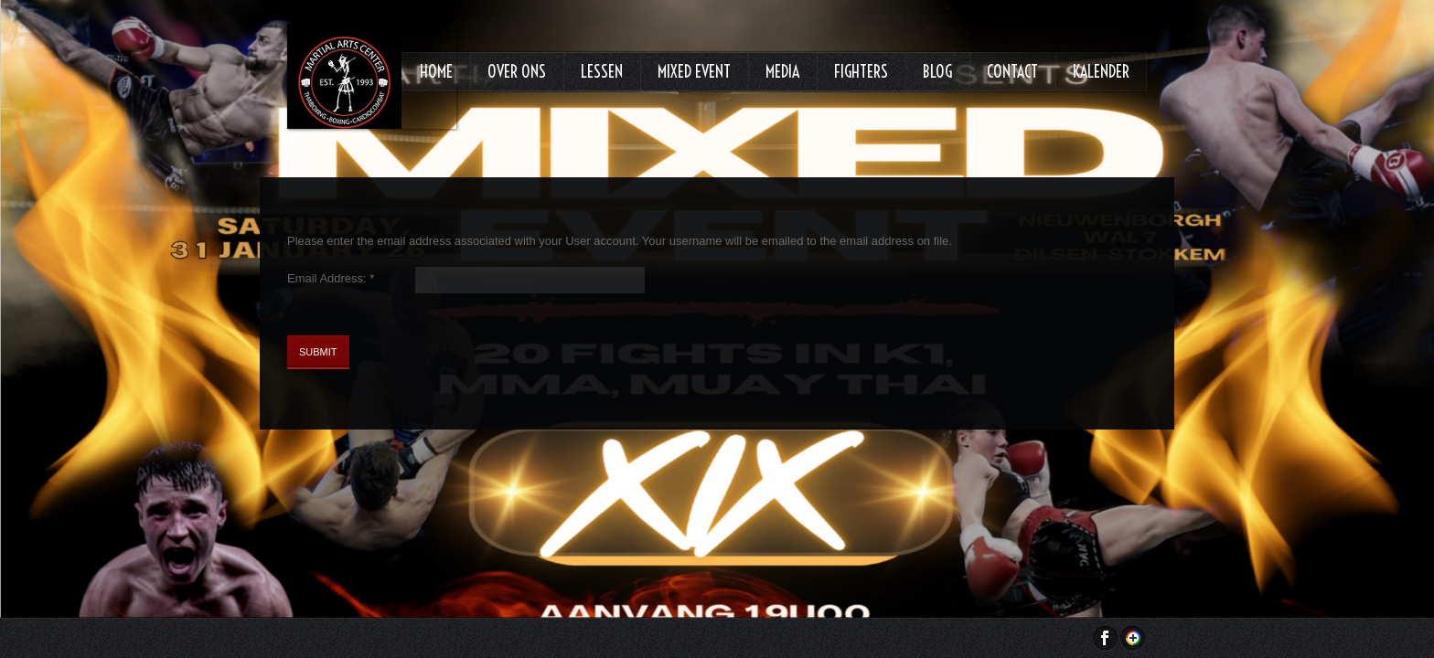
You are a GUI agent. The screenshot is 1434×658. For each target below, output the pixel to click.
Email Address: (330, 278)
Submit (318, 351)
